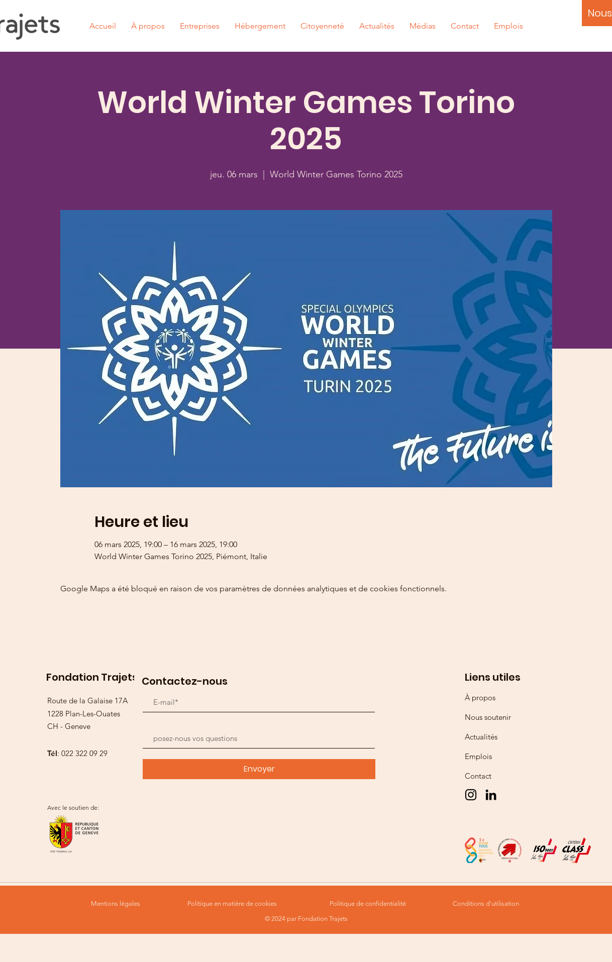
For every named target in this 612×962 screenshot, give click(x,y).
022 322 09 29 (84, 753)
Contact (478, 776)
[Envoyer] (259, 769)
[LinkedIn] (490, 794)
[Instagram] (470, 794)
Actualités (481, 736)
